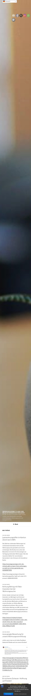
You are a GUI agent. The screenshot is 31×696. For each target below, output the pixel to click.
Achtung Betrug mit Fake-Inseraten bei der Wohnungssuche (12, 589)
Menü (15, 524)
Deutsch (6, 1)
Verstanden (8, 694)
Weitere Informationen (20, 694)
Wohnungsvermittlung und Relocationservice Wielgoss (13, 512)
